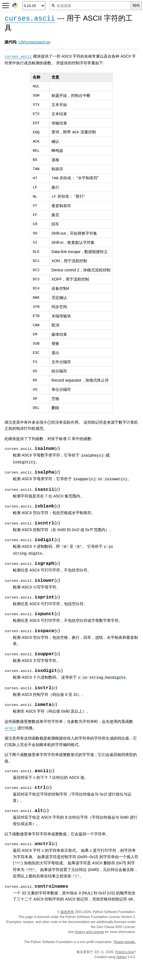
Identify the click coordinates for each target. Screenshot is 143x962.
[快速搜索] (90, 5)
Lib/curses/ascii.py (34, 42)
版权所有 (68, 912)
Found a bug (124, 952)
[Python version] (33, 5)
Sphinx (121, 957)
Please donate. (125, 942)
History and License (89, 932)
